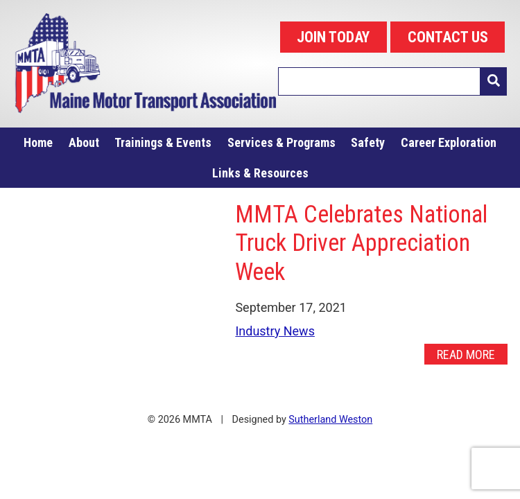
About (84, 142)
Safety (368, 142)
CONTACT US (448, 37)
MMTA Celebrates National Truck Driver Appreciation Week (361, 243)
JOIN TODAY (333, 37)
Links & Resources (260, 173)
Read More (466, 354)
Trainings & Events (162, 142)
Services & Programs (281, 142)
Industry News (275, 331)
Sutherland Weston (330, 420)
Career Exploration (448, 142)
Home (38, 142)
